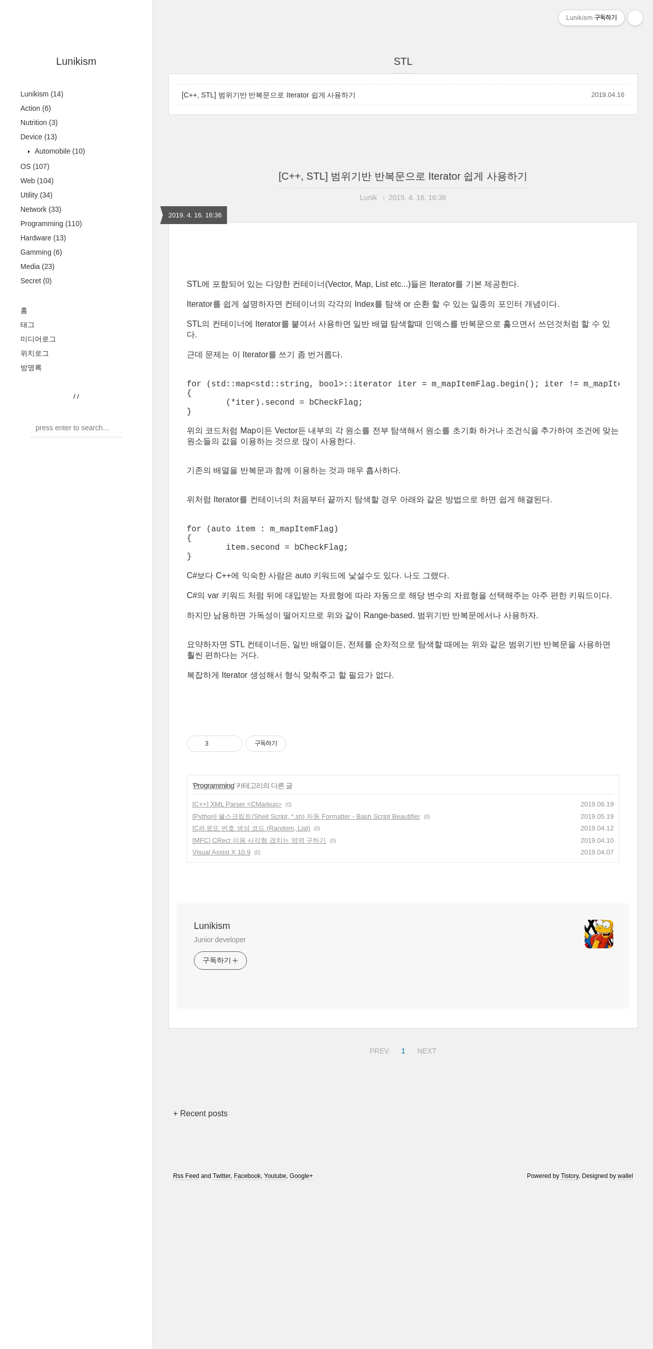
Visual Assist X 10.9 (221, 868)
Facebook (247, 1192)
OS (34, 166)
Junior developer (220, 956)
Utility (36, 195)
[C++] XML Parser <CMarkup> (237, 820)
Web (37, 181)
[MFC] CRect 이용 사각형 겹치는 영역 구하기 (259, 857)
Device (38, 137)
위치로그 (34, 353)
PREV (378, 1065)
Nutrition (39, 122)
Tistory (570, 1192)
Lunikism (76, 61)
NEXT (425, 1065)
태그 (27, 325)
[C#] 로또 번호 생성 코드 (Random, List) (251, 844)
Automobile (59, 151)
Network (40, 209)
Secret (36, 281)
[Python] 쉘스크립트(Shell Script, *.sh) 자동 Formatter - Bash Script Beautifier (306, 833)
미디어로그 (38, 339)
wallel (625, 1192)
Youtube (275, 1192)
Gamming (41, 252)
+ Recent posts (200, 1129)
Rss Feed (186, 1192)
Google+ (301, 1192)
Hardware (43, 238)
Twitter (222, 1192)
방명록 (31, 367)
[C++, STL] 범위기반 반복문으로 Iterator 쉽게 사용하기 (269, 95)
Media (37, 266)
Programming (51, 223)
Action (35, 108)
